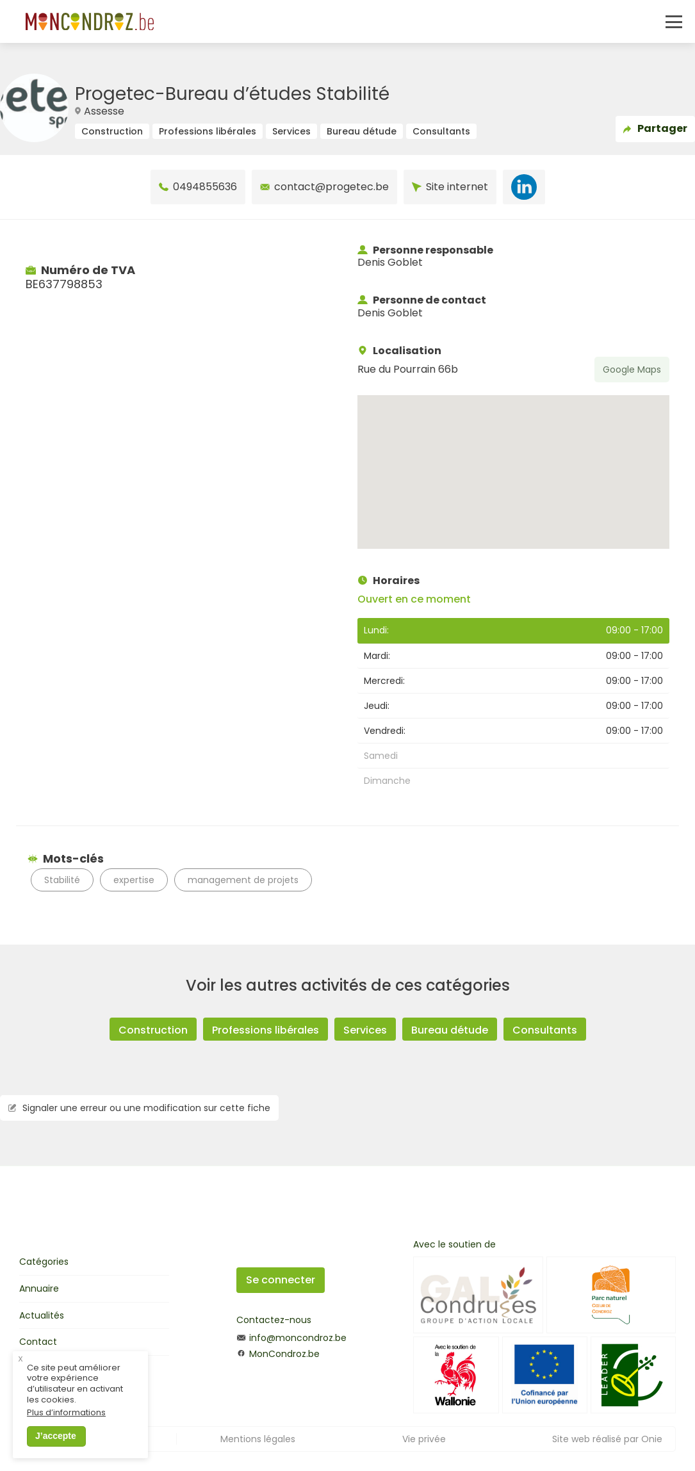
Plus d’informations (66, 1413)
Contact (38, 1341)
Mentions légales (257, 1439)
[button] (513, 460)
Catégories (44, 1261)
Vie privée (424, 1439)
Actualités (41, 1315)
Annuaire (39, 1288)
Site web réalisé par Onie (607, 1439)
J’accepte (55, 1436)
